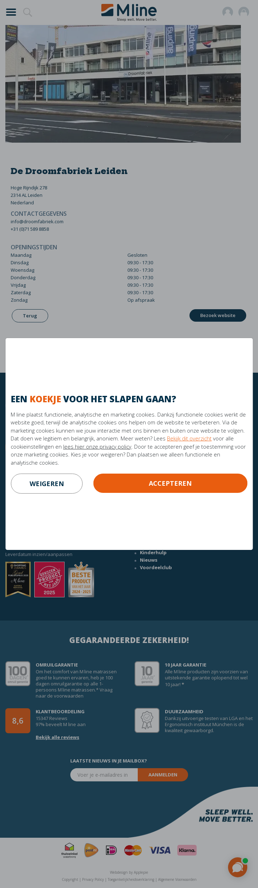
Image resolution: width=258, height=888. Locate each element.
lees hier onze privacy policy (97, 446)
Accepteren (170, 483)
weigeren (47, 483)
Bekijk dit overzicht (189, 438)
